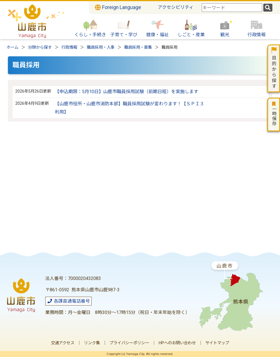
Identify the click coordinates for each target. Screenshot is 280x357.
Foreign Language (118, 7)
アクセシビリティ (175, 7)
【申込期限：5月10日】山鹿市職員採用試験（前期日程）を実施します (126, 91)
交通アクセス (62, 343)
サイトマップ (217, 343)
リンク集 (92, 343)
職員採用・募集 (138, 47)
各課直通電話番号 (68, 301)
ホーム (12, 47)
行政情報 (69, 47)
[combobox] (232, 8)
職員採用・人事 (101, 47)
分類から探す (40, 47)
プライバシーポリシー (129, 343)
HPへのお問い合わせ (177, 343)
